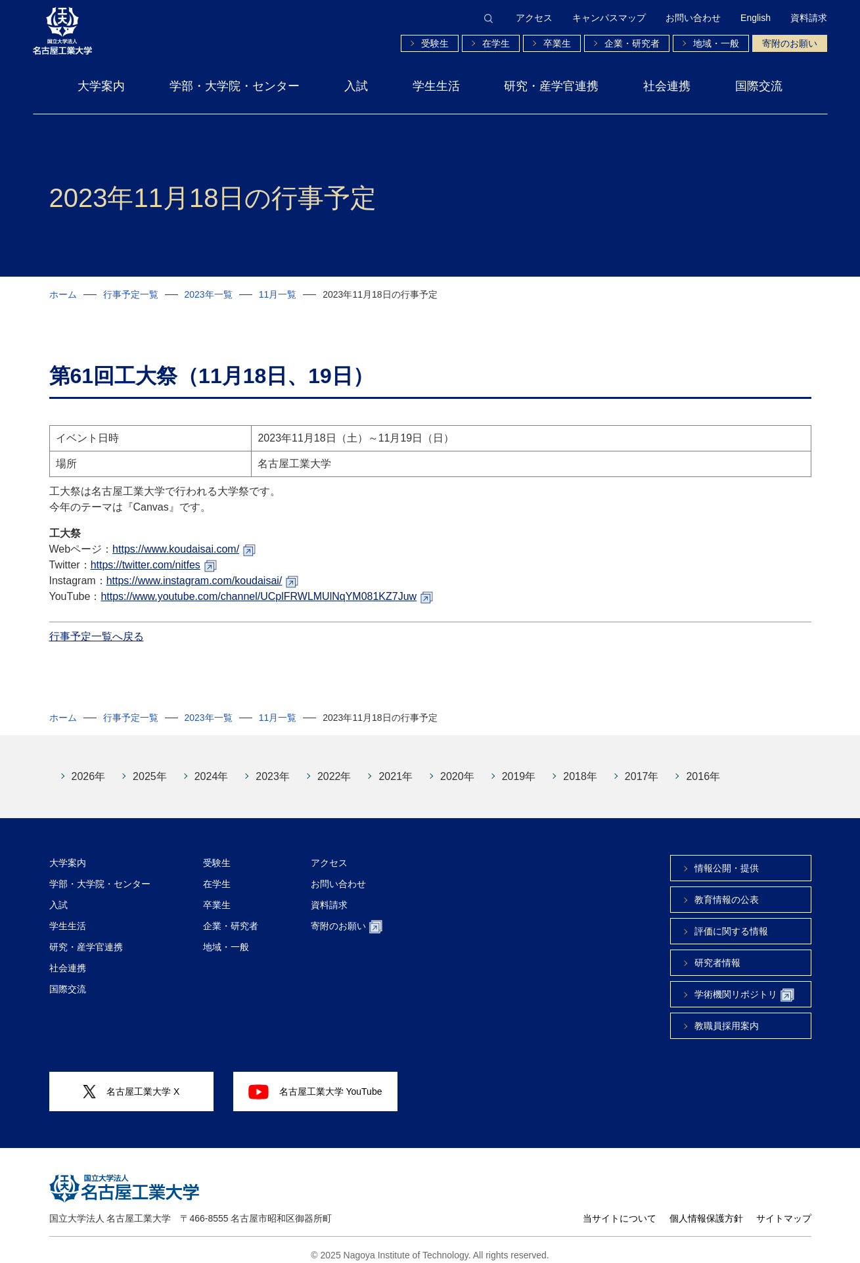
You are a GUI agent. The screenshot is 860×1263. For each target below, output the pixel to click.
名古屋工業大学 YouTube (315, 1081)
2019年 (519, 766)
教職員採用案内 (726, 1016)
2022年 (334, 766)
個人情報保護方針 (706, 1208)
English (755, 17)
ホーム (63, 294)
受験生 (435, 43)
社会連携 (666, 86)
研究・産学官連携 (551, 86)
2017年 (642, 766)
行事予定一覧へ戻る (96, 626)
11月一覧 (278, 294)
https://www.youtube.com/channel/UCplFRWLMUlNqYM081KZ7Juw (259, 586)
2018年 (580, 766)
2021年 (395, 766)
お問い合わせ (693, 17)
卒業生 (557, 43)
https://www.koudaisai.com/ (175, 539)
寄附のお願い (789, 43)
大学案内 (101, 86)
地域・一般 (716, 43)
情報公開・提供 (726, 858)
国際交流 (758, 86)
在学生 (496, 43)
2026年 (89, 766)
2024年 (211, 766)
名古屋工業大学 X (131, 1082)
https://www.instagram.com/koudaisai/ (194, 570)
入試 (356, 86)
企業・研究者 (632, 43)
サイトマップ (783, 1208)
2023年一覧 (209, 294)
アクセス (534, 17)
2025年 (150, 766)
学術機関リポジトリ (744, 985)
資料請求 (808, 17)
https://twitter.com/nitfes (145, 555)
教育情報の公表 (726, 889)
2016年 (703, 766)
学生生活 (436, 86)
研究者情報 (717, 953)
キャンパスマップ (609, 17)
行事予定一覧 (130, 294)
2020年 (457, 766)
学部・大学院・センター (235, 86)
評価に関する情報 (731, 921)
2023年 (273, 766)
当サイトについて (619, 1208)
